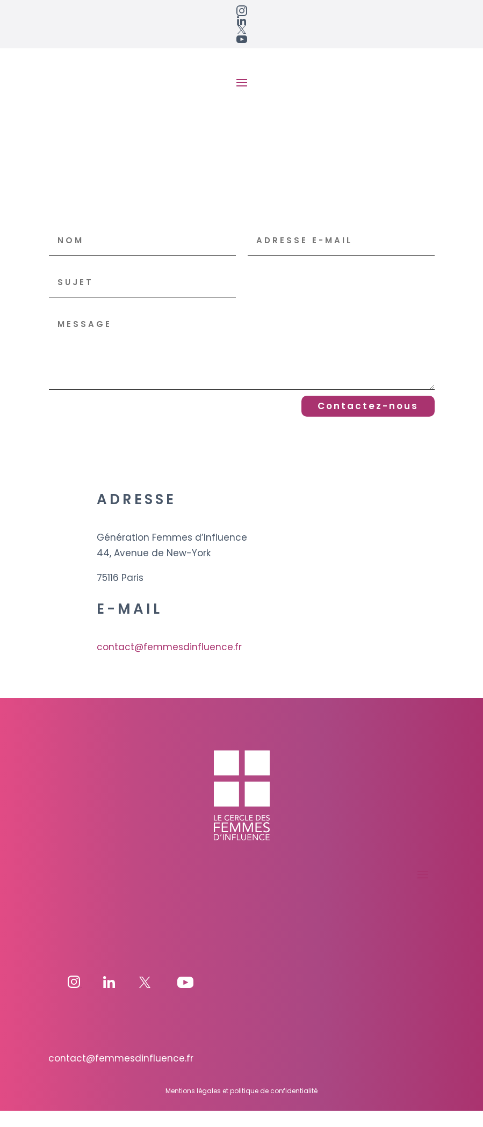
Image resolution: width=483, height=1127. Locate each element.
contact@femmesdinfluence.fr (169, 663)
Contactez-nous (368, 422)
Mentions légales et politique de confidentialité (241, 1106)
